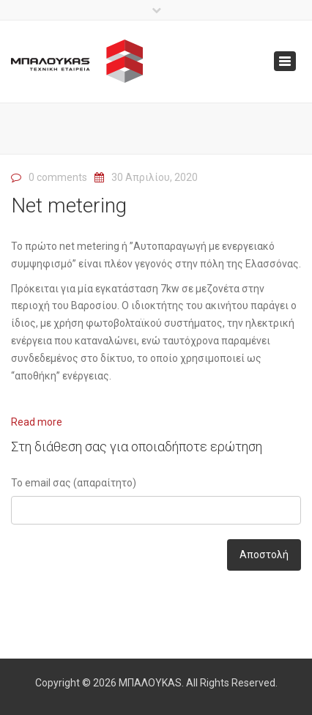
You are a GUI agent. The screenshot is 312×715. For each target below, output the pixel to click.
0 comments (58, 177)
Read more (36, 422)
